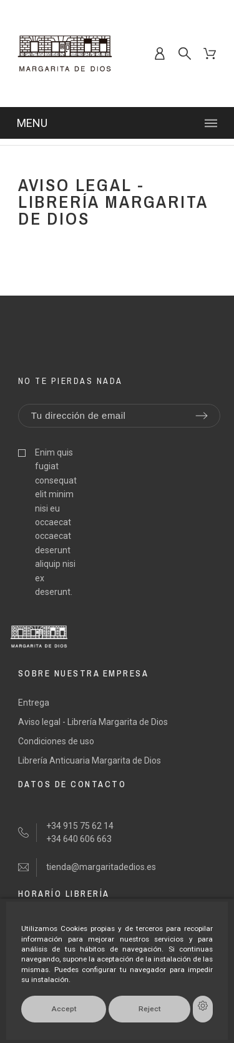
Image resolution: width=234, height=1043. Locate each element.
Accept (64, 1008)
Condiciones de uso (56, 741)
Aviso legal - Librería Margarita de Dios (93, 722)
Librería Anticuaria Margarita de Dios (89, 760)
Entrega (33, 703)
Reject (150, 1008)
